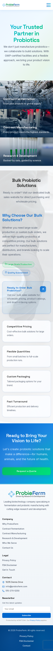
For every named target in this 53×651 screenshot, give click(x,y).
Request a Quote (26, 474)
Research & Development (14, 538)
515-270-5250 (12, 590)
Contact (26, 645)
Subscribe (26, 615)
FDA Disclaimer (9, 565)
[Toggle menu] (48, 5)
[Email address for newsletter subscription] (26, 609)
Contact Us (7, 548)
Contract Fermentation (13, 529)
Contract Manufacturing (14, 533)
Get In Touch (8, 570)
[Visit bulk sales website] (43, 293)
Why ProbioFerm (10, 524)
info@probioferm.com (16, 586)
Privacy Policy (9, 560)
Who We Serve (9, 543)
